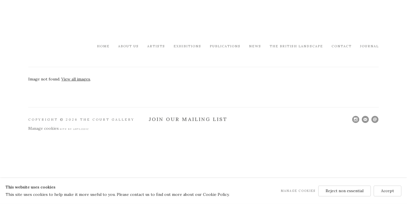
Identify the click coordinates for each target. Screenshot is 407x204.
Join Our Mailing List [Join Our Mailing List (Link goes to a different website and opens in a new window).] (188, 119)
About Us (128, 46)
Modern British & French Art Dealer (76, 21)
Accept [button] (387, 190)
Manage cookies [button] (43, 128)
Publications (225, 46)
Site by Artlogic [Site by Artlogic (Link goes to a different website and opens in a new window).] (74, 129)
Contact (342, 46)
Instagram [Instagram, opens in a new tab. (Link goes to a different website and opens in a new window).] (355, 119)
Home (103, 46)
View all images (75, 79)
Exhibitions (187, 46)
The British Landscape (296, 46)
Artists (156, 46)
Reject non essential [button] (344, 190)
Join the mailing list (365, 119)
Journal (369, 46)
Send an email (374, 119)
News (255, 46)
